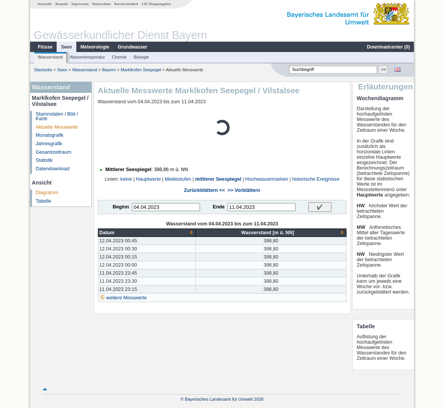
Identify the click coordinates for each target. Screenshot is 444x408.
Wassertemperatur (87, 57)
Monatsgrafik (50, 135)
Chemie (119, 57)
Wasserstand (50, 57)
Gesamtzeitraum (53, 152)
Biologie (141, 57)
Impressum (80, 4)
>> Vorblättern (244, 190)
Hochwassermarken (266, 179)
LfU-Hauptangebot (156, 4)
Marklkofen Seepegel (141, 69)
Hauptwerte (148, 179)
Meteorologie (95, 47)
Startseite (44, 4)
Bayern (109, 69)
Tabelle (43, 201)
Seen (66, 47)
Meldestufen (178, 179)
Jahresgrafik (49, 143)
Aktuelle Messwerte (57, 127)
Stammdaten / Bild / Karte (57, 116)
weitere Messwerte (126, 298)
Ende (219, 207)
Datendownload (53, 168)
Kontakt (62, 4)
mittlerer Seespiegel (218, 179)
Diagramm (47, 192)
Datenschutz (101, 4)
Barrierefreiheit (126, 4)
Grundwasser (133, 47)
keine (126, 179)
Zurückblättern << (204, 190)
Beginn (121, 207)
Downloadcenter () (388, 47)
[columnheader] (147, 232)
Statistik (44, 160)
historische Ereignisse (316, 179)
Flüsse (45, 47)
